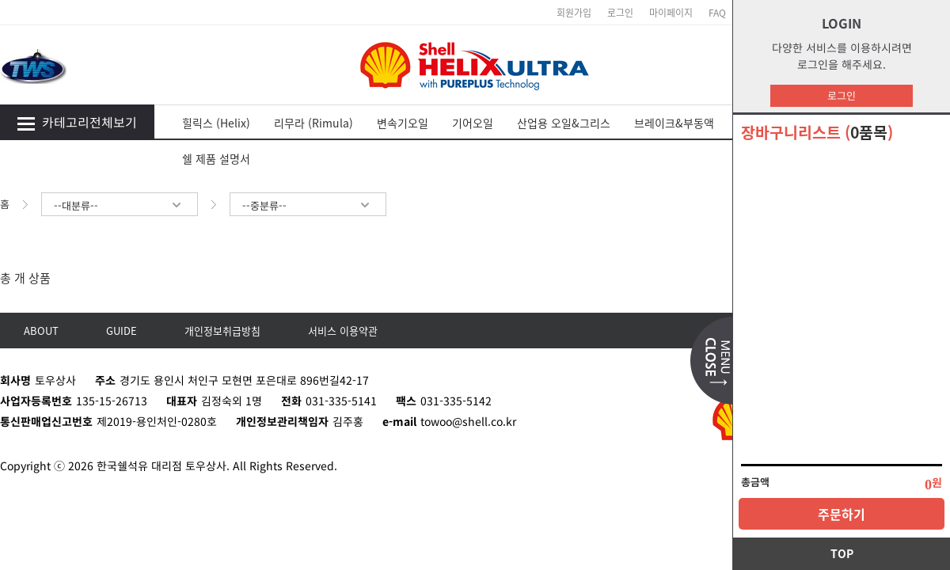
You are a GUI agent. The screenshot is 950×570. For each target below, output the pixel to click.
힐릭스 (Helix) (216, 123)
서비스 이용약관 (343, 330)
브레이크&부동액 (674, 123)
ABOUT (41, 330)
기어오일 (472, 123)
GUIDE (121, 330)
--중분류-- (308, 205)
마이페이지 (671, 12)
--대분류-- (119, 205)
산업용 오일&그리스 (563, 123)
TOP (841, 553)
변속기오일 (402, 123)
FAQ (717, 12)
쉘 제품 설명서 (216, 158)
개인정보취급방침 (222, 330)
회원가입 (574, 12)
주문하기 (841, 513)
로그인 (841, 95)
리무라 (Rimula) (313, 123)
